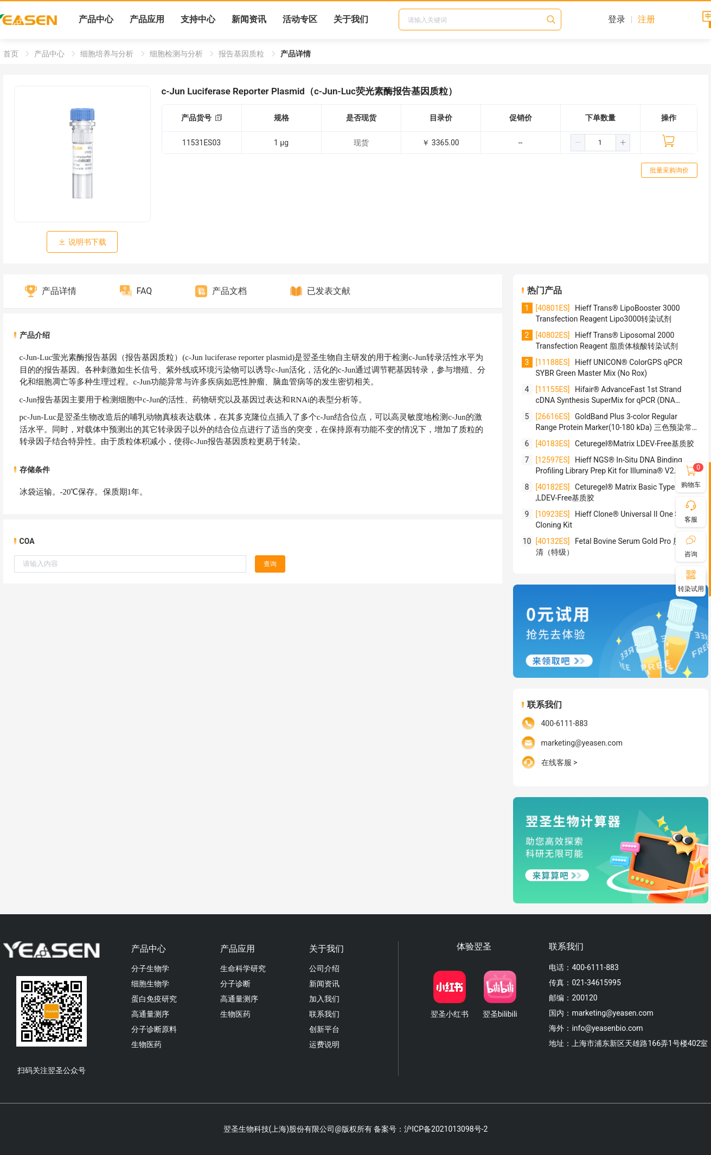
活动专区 (300, 19)
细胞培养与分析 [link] (107, 53)
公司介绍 (324, 968)
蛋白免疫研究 (154, 998)
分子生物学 (150, 968)
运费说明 (324, 1044)
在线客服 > (559, 762)
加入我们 (324, 998)
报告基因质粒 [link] (242, 53)
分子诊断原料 (154, 1029)
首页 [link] (11, 53)
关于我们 (351, 19)
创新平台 (324, 1029)
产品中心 (96, 19)
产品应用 (147, 19)
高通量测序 (150, 1014)
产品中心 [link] (50, 53)
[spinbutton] (600, 142)
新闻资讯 (249, 19)
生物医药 (146, 1044)
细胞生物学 (150, 983)
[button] (578, 142)
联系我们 (324, 1014)
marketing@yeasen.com (582, 743)
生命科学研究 (243, 968)
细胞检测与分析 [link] (177, 53)
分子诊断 (235, 983)
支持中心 (198, 19)
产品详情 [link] (295, 53)
